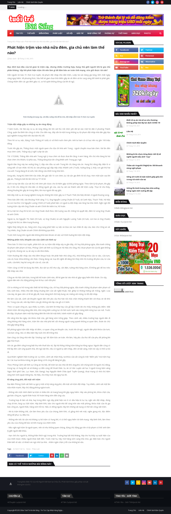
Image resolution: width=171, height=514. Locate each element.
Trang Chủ (11, 2)
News (28, 449)
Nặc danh (12, 58)
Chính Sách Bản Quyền (34, 2)
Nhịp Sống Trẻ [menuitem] (94, 33)
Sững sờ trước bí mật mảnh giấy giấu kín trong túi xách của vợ (145, 178)
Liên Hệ (20, 2)
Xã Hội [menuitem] (70, 33)
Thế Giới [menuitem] (31, 33)
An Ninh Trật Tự (19, 449)
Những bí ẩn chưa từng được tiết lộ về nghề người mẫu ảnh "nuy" (144, 155)
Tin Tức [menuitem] (19, 33)
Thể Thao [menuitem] (122, 33)
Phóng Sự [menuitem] (109, 33)
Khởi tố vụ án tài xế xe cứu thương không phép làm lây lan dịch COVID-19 (143, 121)
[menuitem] (10, 33)
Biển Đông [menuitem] (44, 33)
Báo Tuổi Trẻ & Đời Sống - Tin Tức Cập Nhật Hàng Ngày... (42, 510)
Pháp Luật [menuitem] (58, 33)
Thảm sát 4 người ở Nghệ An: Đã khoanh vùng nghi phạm (144, 166)
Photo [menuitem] (147, 33)
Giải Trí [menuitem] (80, 33)
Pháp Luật (20, 41)
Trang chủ (11, 41)
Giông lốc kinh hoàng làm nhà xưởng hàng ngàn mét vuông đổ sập (143, 189)
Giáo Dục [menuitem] (135, 33)
